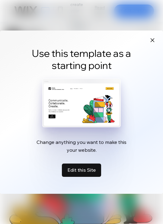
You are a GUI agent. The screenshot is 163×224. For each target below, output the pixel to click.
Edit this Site (81, 170)
